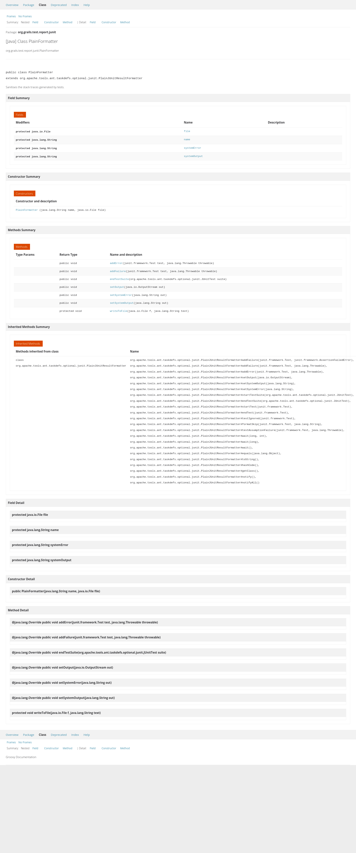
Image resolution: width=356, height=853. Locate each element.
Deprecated (59, 5)
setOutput (117, 285)
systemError (192, 147)
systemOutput (193, 155)
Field (35, 22)
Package (28, 5)
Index (75, 5)
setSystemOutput (121, 301)
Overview (12, 5)
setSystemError (121, 293)
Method (67, 22)
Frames (11, 16)
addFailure (118, 270)
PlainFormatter (27, 208)
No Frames (25, 16)
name (187, 139)
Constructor (51, 22)
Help (86, 5)
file (187, 131)
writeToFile (118, 309)
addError (116, 262)
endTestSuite (119, 278)
